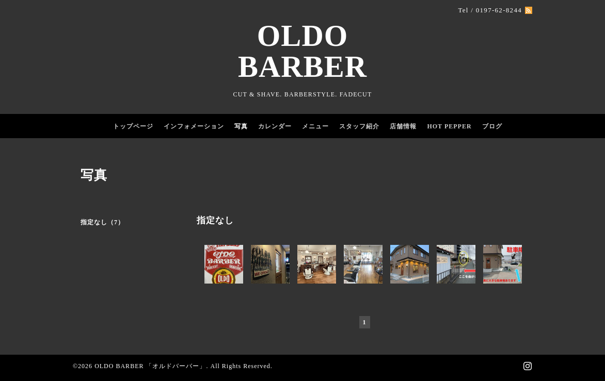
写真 (241, 126)
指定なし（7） (102, 222)
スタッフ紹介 (359, 126)
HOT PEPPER (449, 126)
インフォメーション (194, 126)
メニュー (315, 126)
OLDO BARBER (302, 51)
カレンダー (275, 126)
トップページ (133, 126)
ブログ (492, 126)
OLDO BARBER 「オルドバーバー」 (150, 366)
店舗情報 (403, 126)
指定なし (215, 220)
